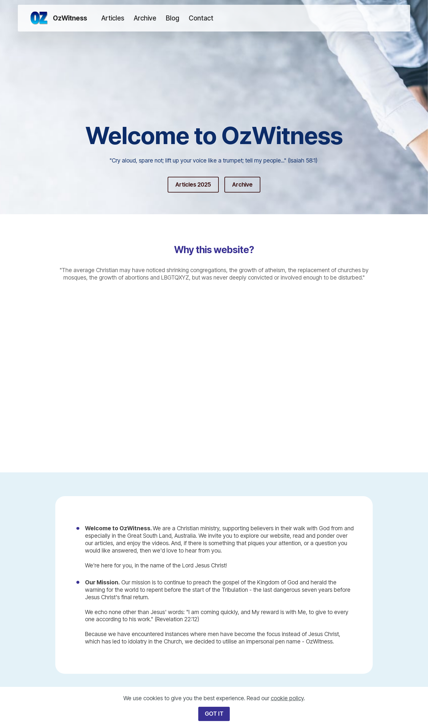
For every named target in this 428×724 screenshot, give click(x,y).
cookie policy (287, 698)
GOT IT (214, 713)
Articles (112, 18)
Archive (145, 18)
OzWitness (70, 18)
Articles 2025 (193, 184)
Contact (201, 18)
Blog (172, 18)
